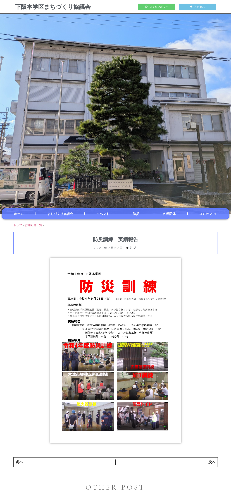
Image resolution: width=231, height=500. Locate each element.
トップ (17, 225)
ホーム (19, 214)
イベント (102, 214)
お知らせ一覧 (33, 225)
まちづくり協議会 (60, 214)
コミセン (208, 213)
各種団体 (169, 214)
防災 (136, 214)
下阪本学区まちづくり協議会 (53, 6)
